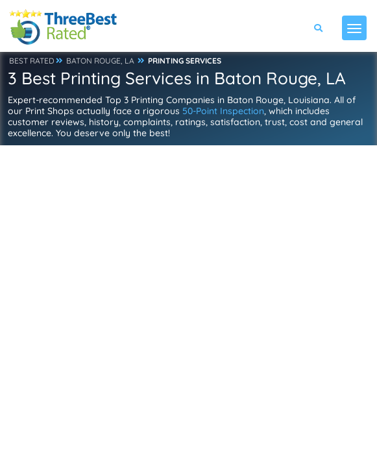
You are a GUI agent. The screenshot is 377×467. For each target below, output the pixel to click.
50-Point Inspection (223, 111)
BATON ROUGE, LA (100, 61)
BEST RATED (32, 61)
